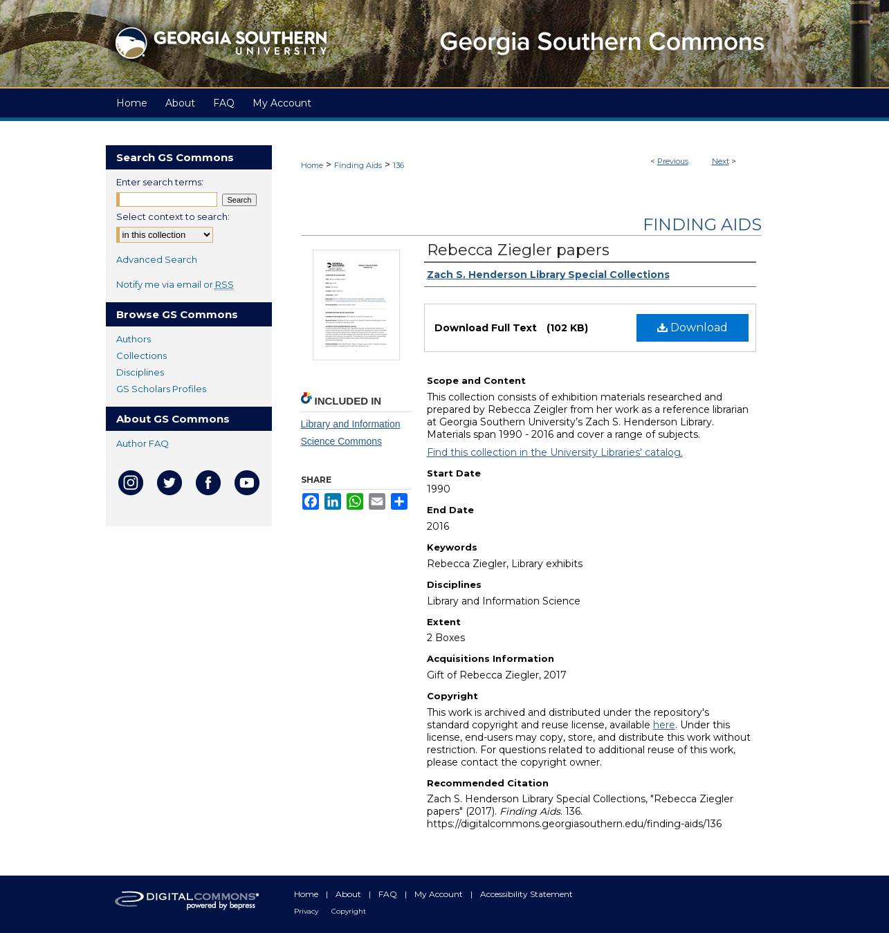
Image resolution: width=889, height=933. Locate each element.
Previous (672, 161)
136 (398, 165)
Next (720, 161)
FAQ (388, 894)
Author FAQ (142, 443)
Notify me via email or (175, 284)
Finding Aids (358, 165)
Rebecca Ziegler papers (518, 250)
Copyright (348, 911)
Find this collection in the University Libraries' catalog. (555, 452)
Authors (133, 338)
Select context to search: (173, 216)
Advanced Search (156, 259)
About (349, 894)
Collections (141, 355)
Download (692, 327)
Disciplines (140, 372)
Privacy (307, 911)
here (664, 725)
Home (312, 165)
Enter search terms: (159, 181)
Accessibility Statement (526, 894)
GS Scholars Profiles (161, 388)
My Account (439, 894)
